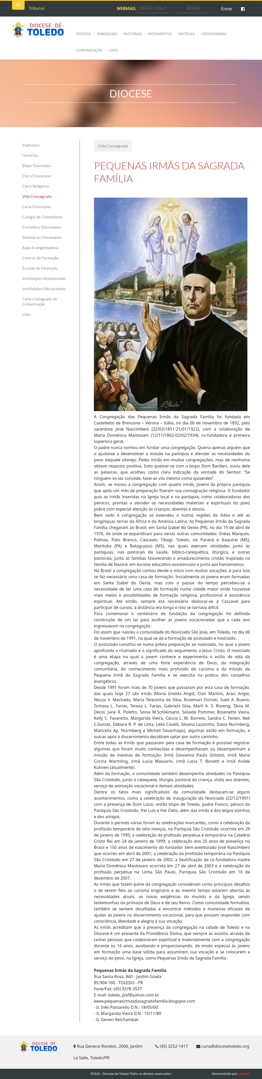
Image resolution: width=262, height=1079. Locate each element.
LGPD (113, 50)
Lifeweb (244, 1074)
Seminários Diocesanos (42, 237)
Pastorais (132, 33)
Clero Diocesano (36, 176)
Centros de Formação (40, 258)
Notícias (186, 33)
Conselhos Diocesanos (41, 227)
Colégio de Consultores (42, 217)
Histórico (30, 155)
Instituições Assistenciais (44, 278)
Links (26, 314)
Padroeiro (31, 145)
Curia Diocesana (36, 206)
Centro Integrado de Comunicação (39, 301)
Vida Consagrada (36, 196)
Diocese (83, 33)
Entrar (226, 9)
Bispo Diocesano (36, 165)
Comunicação (89, 50)
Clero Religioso (35, 186)
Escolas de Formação (40, 268)
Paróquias (107, 33)
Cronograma (214, 33)
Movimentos (160, 33)
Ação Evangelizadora (40, 247)
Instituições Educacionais (44, 288)
